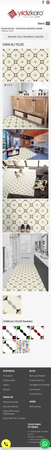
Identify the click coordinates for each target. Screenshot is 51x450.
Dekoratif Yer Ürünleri (14, 418)
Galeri (6, 384)
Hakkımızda (9, 380)
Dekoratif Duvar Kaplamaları (11, 412)
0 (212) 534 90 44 (7, 448)
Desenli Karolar (7, 28)
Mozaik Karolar (10, 406)
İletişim (6, 389)
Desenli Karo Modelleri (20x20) (29, 28)
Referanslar (35, 406)
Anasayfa (7, 375)
